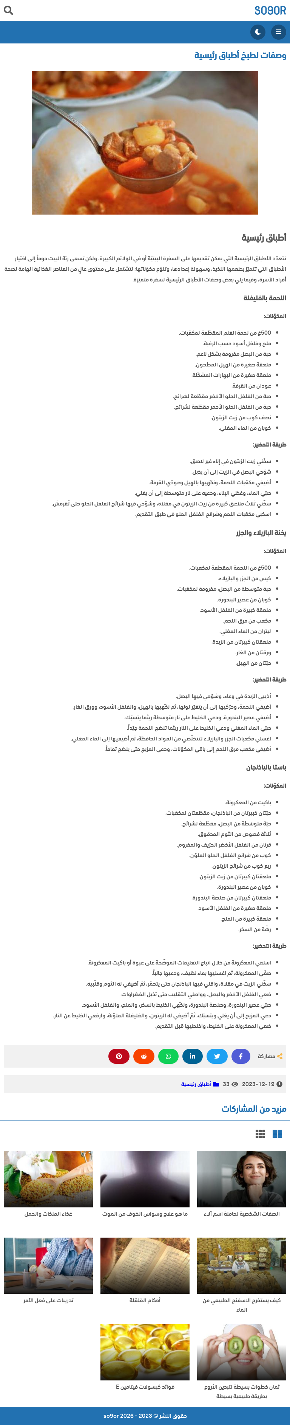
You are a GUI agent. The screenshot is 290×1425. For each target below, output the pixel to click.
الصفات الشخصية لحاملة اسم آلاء (242, 1214)
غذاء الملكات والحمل (48, 1214)
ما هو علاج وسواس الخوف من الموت (145, 1214)
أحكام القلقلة (145, 1300)
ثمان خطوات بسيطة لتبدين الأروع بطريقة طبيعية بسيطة (241, 1391)
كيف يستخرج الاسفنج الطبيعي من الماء (242, 1305)
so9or (270, 10)
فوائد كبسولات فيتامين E (145, 1387)
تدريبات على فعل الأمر (48, 1300)
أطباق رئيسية (196, 1084)
